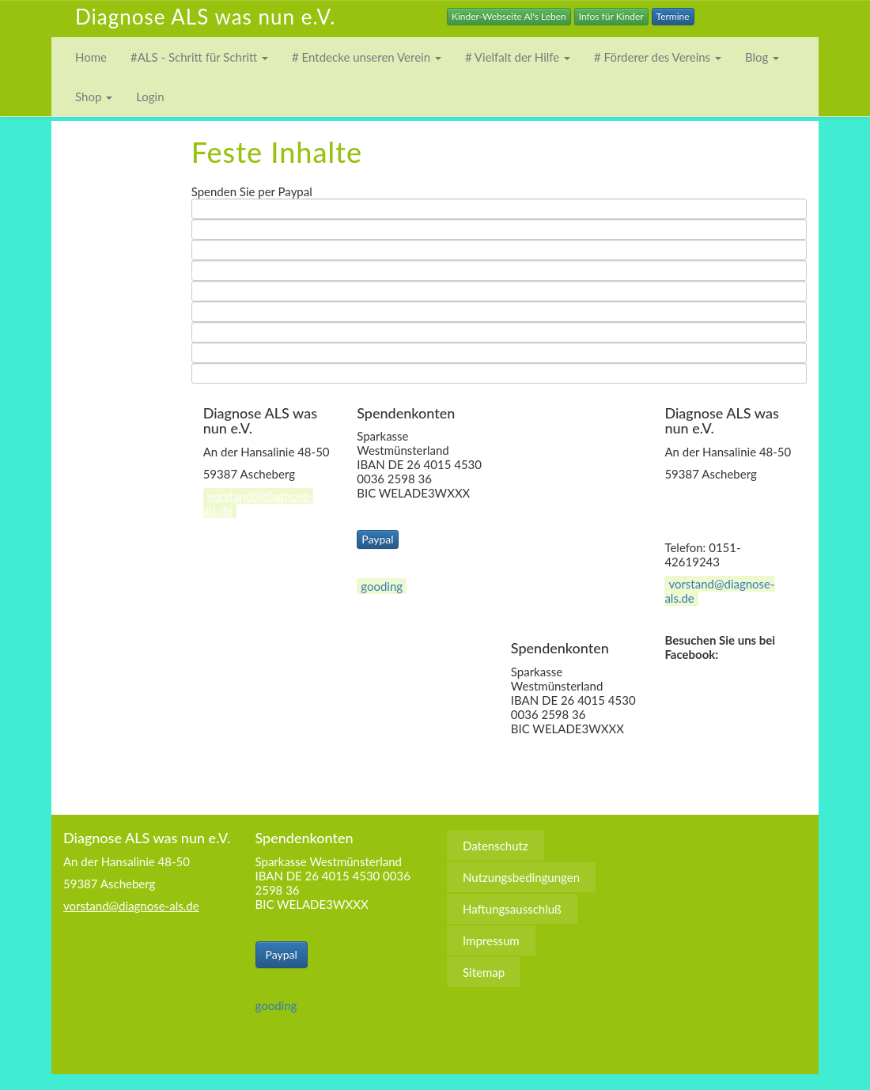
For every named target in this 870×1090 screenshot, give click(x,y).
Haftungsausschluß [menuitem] (576, 476)
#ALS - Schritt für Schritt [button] (199, 57)
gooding (382, 586)
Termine (673, 16)
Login (150, 96)
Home (91, 57)
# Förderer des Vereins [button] (657, 57)
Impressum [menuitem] (555, 508)
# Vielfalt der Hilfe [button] (517, 57)
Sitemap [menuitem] (548, 539)
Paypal (377, 539)
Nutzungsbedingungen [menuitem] (585, 444)
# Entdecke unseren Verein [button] (366, 57)
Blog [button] (762, 57)
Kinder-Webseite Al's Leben (509, 16)
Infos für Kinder (611, 16)
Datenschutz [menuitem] (559, 413)
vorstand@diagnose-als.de (258, 503)
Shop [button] (93, 96)
